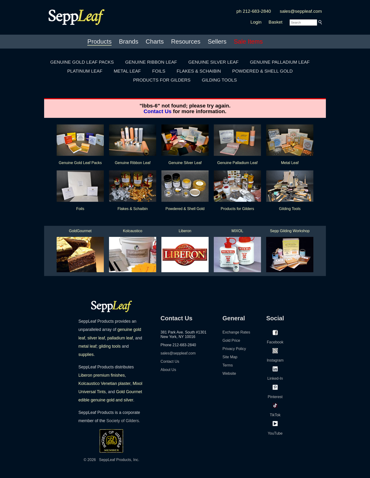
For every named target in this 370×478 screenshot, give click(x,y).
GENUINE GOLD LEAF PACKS (82, 62)
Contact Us (158, 111)
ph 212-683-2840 (253, 11)
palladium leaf (120, 338)
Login (255, 22)
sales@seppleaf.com (301, 11)
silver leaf (96, 338)
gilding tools (110, 346)
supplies (86, 354)
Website (229, 373)
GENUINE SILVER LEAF (213, 62)
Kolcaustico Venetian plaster (104, 383)
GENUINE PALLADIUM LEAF (280, 62)
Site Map (230, 357)
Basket (275, 22)
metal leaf (87, 346)
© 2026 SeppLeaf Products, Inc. (111, 460)
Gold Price (231, 340)
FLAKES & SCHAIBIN (199, 71)
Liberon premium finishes (101, 375)
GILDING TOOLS (219, 80)
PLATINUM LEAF (84, 71)
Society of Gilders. (123, 420)
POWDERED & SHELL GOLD (262, 71)
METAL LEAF (127, 71)
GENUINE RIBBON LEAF (151, 62)
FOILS (158, 71)
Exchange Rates (236, 332)
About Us (168, 370)
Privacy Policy (234, 349)
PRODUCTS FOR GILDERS (161, 80)
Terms (228, 365)
